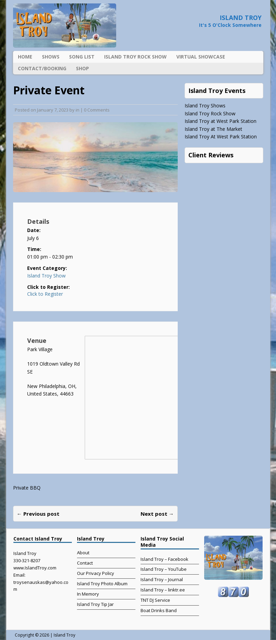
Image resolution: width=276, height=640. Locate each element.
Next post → (157, 513)
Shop (82, 68)
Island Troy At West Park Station (221, 136)
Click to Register (45, 294)
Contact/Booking (42, 68)
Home (25, 56)
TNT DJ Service (155, 600)
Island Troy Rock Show (135, 56)
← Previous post (38, 513)
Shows (50, 56)
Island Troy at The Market (213, 129)
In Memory (88, 594)
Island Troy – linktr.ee (163, 590)
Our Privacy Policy (95, 573)
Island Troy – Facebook (164, 559)
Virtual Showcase (200, 56)
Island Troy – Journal (162, 579)
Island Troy (64, 635)
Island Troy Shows (205, 105)
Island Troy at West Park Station (220, 121)
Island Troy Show (46, 275)
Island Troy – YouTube (164, 569)
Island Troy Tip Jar (95, 604)
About (83, 552)
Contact (85, 563)
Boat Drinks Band (159, 610)
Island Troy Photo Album (102, 583)
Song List (82, 56)
